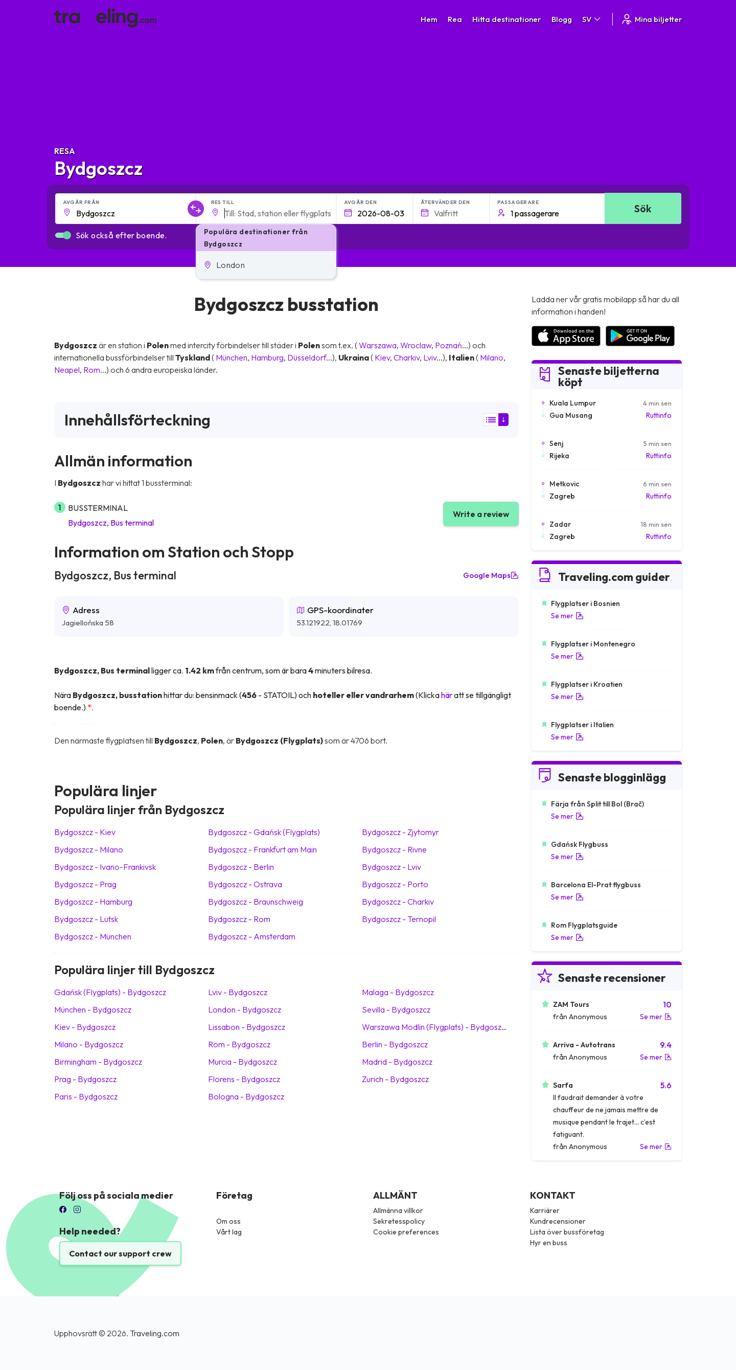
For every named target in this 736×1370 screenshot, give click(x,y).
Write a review (481, 514)
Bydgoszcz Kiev (85, 832)
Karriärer (545, 1210)
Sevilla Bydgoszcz (396, 1009)
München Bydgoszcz (92, 1009)
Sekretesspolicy (399, 1221)
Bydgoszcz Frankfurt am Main (262, 849)
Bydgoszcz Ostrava (245, 884)
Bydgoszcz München (92, 936)
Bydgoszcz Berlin (241, 867)
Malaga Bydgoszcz (398, 992)
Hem (429, 19)
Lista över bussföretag (567, 1232)
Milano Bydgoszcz (88, 1044)
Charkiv (407, 357)
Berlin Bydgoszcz (395, 1044)
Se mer (567, 615)
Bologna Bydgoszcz (246, 1096)
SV (592, 19)
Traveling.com (154, 1333)
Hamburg (267, 357)
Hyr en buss (548, 1242)
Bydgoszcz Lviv (391, 867)
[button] (266, 265)
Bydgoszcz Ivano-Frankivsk (105, 867)
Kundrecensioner (558, 1221)
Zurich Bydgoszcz (395, 1079)
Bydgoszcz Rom (239, 919)
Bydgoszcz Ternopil (399, 919)
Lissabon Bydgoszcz (246, 1027)
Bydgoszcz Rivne (394, 849)
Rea (455, 19)
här (446, 695)
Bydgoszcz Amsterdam (251, 936)
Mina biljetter (651, 19)
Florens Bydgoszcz (244, 1079)
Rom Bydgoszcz (239, 1044)
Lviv (429, 357)
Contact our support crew (120, 1253)
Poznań (448, 345)
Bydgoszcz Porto (395, 884)
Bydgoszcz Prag (85, 884)
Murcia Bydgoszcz (242, 1062)
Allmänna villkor (398, 1210)
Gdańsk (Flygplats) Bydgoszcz (110, 992)
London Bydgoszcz (244, 1009)
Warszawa (378, 345)
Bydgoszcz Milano (88, 849)
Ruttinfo (659, 415)
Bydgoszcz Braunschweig (255, 901)
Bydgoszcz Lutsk (86, 919)
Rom (91, 370)
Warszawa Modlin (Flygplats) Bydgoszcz (435, 1027)
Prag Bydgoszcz (85, 1079)
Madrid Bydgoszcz (397, 1062)
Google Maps (491, 575)
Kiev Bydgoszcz (85, 1027)
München (231, 357)
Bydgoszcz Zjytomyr (400, 832)
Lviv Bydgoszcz (237, 992)
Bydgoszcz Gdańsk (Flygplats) (264, 832)
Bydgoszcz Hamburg (93, 901)
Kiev (382, 357)
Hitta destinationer (506, 19)
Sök (642, 208)
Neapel (67, 370)
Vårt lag (229, 1232)
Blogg (561, 19)
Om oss (228, 1221)
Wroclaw (415, 345)
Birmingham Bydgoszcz (98, 1062)
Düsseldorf (306, 357)
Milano (491, 357)
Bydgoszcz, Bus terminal (111, 523)
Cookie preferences (406, 1232)
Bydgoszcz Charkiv (398, 901)
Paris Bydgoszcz (86, 1096)
